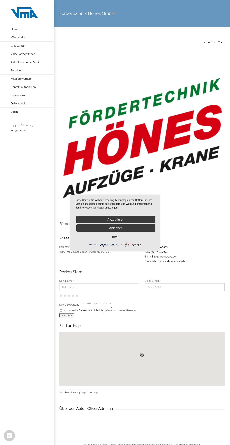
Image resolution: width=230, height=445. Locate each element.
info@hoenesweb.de (164, 256)
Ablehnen (116, 228)
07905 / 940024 (158, 251)
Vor (220, 42)
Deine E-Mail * (153, 280)
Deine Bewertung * (70, 304)
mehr (115, 236)
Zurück (211, 42)
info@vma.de (18, 130)
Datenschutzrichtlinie (91, 310)
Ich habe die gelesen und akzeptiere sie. (98, 310)
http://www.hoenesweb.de (169, 261)
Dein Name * (66, 280)
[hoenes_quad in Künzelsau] (142, 138)
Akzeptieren (116, 219)
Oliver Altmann (71, 392)
